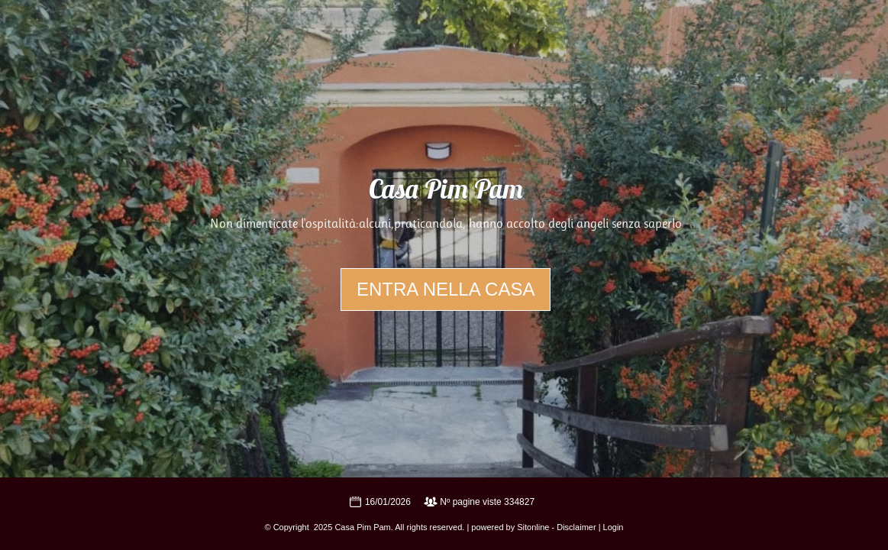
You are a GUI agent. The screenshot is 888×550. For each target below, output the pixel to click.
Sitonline (533, 527)
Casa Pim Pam (446, 191)
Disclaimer (576, 527)
